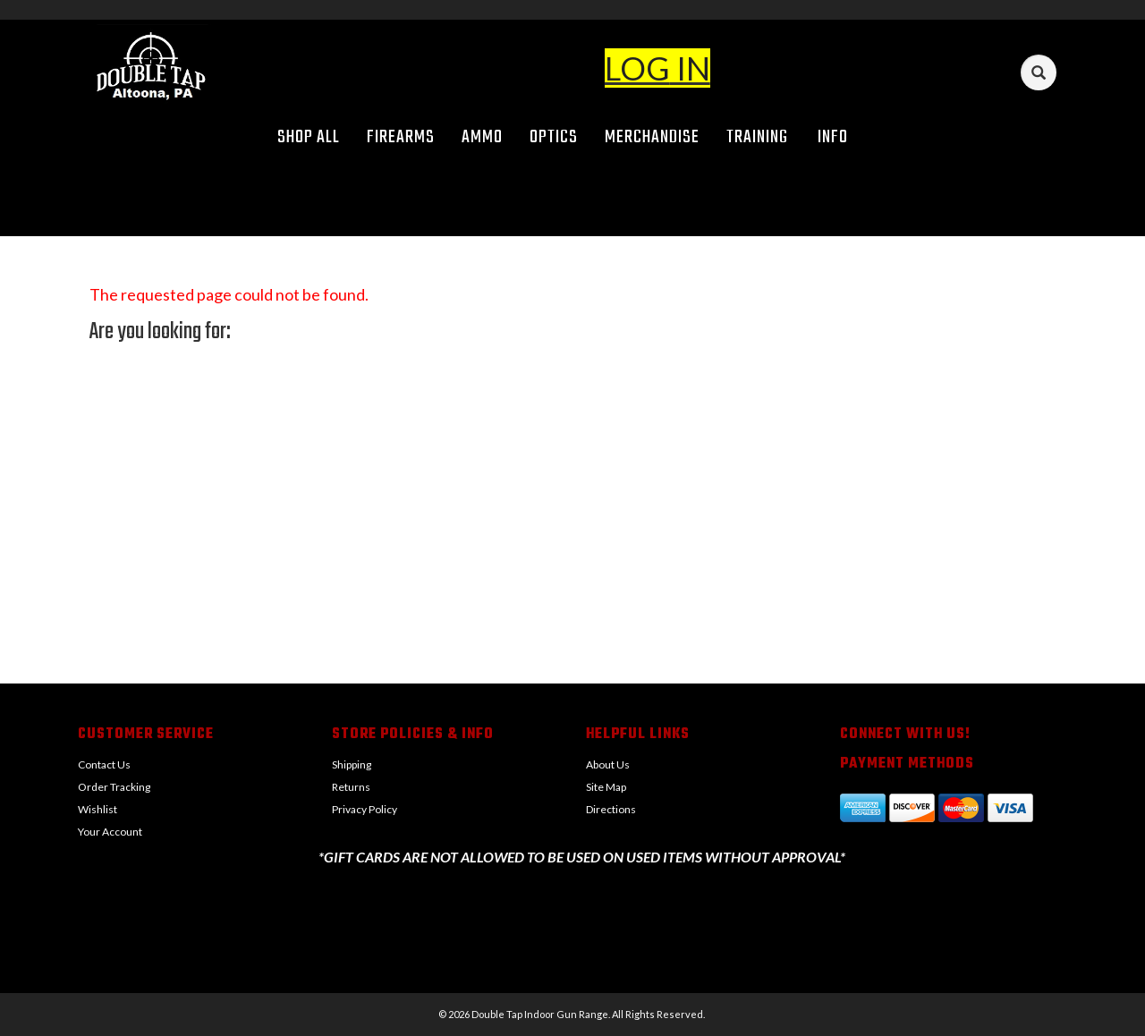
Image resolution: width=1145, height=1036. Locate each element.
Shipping (351, 764)
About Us (608, 764)
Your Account (110, 831)
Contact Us (104, 764)
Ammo (482, 137)
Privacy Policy (364, 809)
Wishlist (97, 809)
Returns (351, 787)
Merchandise (652, 137)
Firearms (401, 137)
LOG (637, 68)
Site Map (606, 787)
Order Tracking (114, 787)
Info (839, 137)
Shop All (308, 137)
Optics (554, 137)
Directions (611, 809)
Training (757, 137)
